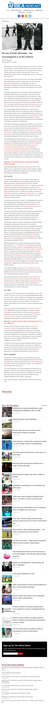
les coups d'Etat (37, 293)
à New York (11, 238)
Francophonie (7, 363)
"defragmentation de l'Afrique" (21, 255)
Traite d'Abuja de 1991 (32, 268)
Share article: (7, 391)
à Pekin (17, 236)
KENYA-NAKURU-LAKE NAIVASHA (24, 419)
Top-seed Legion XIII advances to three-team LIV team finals (17, 685)
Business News (39, 10)
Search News (21, 12)
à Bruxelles (33, 234)
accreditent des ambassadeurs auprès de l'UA (16, 185)
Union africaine (8, 76)
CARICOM (6, 193)
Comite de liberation (33, 115)
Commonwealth (35, 361)
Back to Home (5, 21)
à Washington (30, 238)
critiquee (36, 347)
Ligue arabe (14, 104)
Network (29, 12)
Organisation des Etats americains (30, 104)
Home (7, 10)
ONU (5, 104)
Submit (20, 653)
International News (28, 10)
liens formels (27, 193)
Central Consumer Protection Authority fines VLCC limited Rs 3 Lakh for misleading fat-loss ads (29, 609)
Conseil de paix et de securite (31, 206)
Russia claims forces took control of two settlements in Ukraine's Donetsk (21, 676)
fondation (39, 66)
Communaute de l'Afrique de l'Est (13, 151)
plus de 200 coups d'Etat (20, 295)
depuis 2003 (15, 191)
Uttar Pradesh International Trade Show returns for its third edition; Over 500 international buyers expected (30, 554)
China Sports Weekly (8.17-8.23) (23, 573)
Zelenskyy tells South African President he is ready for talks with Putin (20, 689)
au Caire (22, 236)
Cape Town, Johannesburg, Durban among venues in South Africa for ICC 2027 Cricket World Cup (30, 521)
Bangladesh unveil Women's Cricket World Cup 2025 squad (17, 696)
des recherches (26, 167)
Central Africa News (16, 10)
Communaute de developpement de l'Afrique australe (18, 149)
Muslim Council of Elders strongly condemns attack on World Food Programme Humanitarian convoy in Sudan (29, 620)
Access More (43, 405)
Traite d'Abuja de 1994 (22, 245)
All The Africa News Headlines (13, 665)
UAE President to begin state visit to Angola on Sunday (16, 693)
